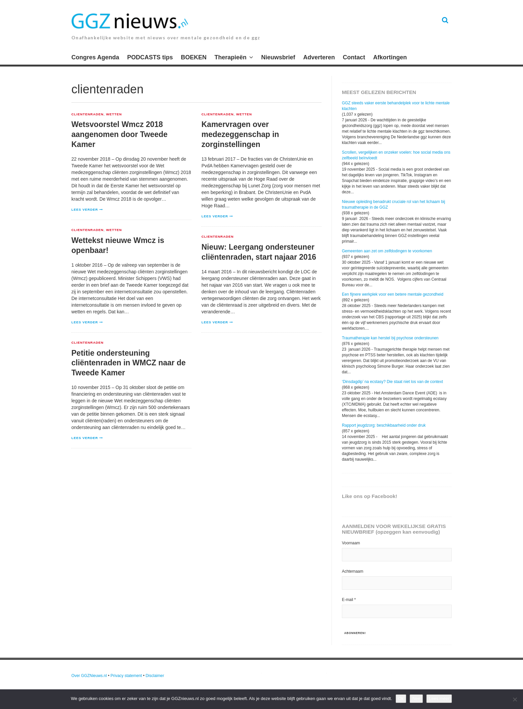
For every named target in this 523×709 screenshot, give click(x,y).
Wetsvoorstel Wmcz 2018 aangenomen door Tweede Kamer (119, 134)
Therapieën (230, 57)
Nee (416, 698)
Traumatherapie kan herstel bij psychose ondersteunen (390, 338)
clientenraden (87, 114)
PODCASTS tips (150, 57)
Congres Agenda (95, 57)
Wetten (114, 114)
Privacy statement (126, 675)
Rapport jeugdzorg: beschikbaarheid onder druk (384, 425)
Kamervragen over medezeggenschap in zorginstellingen (240, 134)
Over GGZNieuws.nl (89, 675)
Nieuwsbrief (278, 57)
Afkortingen (390, 57)
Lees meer (439, 698)
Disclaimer (154, 675)
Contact (354, 57)
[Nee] (514, 699)
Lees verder (84, 209)
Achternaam (352, 571)
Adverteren (319, 57)
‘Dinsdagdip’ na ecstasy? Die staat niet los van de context (392, 381)
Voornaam (351, 543)
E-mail (349, 599)
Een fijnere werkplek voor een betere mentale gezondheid (392, 294)
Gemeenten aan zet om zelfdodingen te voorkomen (387, 251)
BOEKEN (193, 57)
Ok (401, 698)
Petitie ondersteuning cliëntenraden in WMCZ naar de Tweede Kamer (128, 363)
